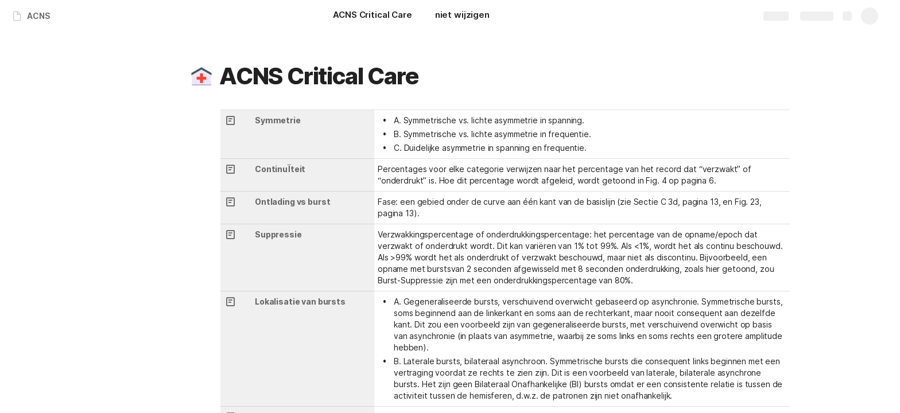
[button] (201, 76)
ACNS (38, 16)
